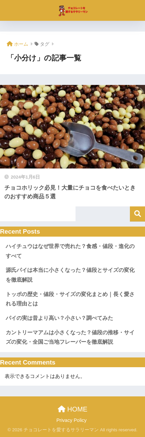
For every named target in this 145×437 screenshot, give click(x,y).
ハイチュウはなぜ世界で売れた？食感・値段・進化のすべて (70, 251)
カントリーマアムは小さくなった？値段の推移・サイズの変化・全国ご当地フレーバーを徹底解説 (70, 337)
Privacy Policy (71, 420)
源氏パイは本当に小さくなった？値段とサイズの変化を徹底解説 (70, 275)
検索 (137, 214)
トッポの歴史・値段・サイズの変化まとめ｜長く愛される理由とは (70, 299)
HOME (73, 409)
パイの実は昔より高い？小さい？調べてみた (59, 318)
